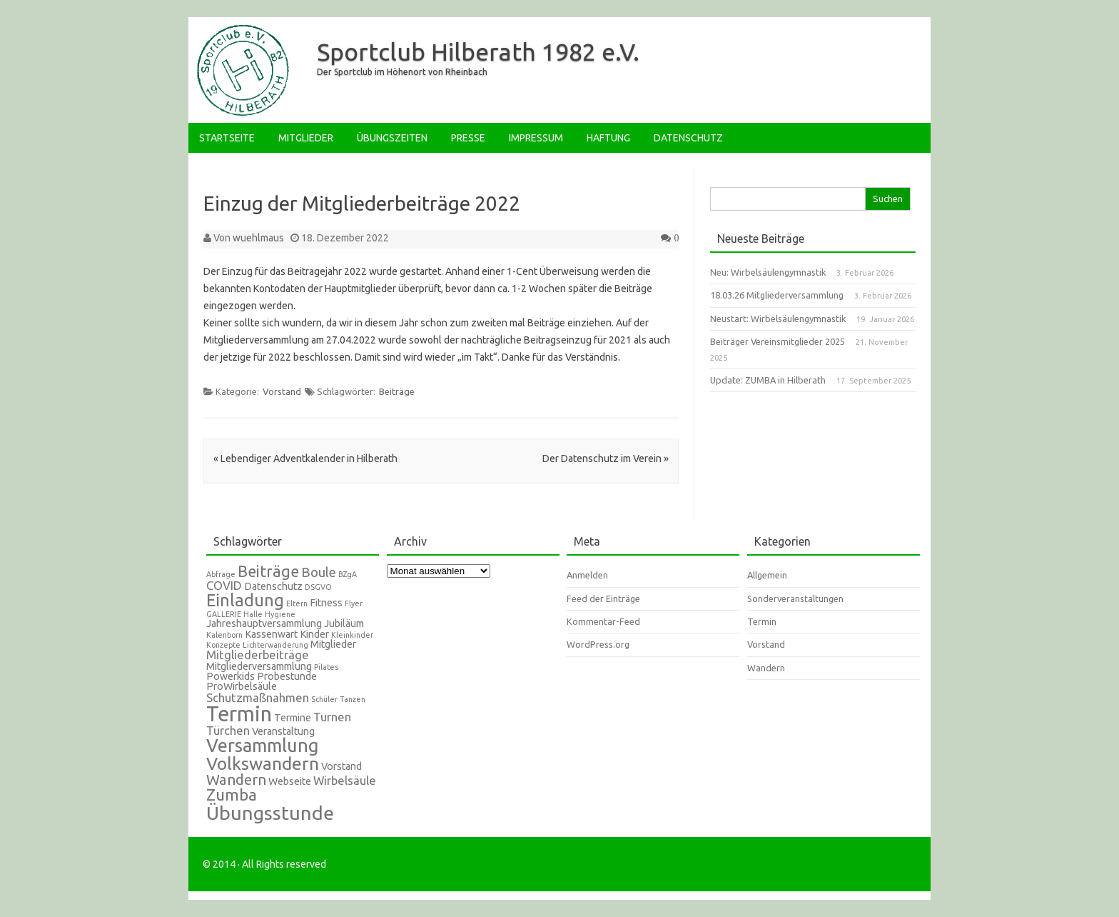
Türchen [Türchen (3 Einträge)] (228, 730)
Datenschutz (688, 138)
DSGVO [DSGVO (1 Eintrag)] (318, 587)
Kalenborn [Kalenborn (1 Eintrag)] (224, 635)
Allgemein (767, 575)
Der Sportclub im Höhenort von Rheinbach (402, 71)
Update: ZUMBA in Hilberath (768, 380)
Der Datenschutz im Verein (605, 458)
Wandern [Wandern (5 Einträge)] (236, 779)
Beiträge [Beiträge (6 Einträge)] (268, 571)
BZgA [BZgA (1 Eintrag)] (347, 574)
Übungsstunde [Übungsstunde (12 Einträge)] (270, 812)
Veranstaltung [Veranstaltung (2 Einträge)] (283, 731)
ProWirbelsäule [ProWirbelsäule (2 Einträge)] (241, 686)
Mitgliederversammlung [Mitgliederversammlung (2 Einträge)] (259, 666)
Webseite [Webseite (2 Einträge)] (289, 781)
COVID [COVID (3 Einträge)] (224, 585)
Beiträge (397, 391)
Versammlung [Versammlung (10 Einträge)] (262, 745)
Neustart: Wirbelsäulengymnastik (778, 319)
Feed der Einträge (603, 598)
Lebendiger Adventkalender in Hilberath (305, 458)
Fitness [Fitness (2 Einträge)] (326, 602)
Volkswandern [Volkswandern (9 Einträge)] (262, 763)
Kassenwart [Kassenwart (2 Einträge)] (271, 634)
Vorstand (282, 391)
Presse (468, 138)
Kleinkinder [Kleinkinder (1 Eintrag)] (352, 635)
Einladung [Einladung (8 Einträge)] (245, 600)
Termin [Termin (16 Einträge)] (239, 714)
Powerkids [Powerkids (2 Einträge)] (230, 676)
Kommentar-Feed (603, 621)
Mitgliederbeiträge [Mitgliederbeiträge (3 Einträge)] (257, 654)
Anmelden (587, 575)
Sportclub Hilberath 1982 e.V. (478, 51)
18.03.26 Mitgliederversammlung (777, 295)
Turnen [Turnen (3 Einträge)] (332, 716)
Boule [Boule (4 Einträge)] (318, 572)
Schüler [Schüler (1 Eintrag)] (324, 699)
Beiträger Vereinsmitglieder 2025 (777, 341)
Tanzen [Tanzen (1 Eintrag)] (352, 699)
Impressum (536, 138)
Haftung (608, 138)
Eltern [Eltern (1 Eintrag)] (297, 603)
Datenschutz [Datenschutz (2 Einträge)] (273, 586)
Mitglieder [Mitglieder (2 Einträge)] (333, 644)
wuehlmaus (258, 238)
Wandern (766, 668)
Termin (761, 621)
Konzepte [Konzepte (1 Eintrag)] (223, 645)
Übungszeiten (392, 138)
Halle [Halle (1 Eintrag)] (253, 614)
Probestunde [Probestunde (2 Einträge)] (287, 676)
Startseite (227, 138)
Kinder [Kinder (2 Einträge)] (314, 634)
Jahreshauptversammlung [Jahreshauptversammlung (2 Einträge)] (264, 623)
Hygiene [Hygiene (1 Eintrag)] (280, 614)
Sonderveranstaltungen (795, 598)
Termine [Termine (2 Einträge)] (292, 717)
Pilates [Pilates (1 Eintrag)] (326, 667)
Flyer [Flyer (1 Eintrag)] (354, 603)
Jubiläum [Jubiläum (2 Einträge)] (344, 623)
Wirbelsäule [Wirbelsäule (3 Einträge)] (344, 780)
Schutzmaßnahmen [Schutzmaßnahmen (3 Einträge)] (257, 697)
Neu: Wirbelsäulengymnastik (768, 272)
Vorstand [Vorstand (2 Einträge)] (341, 766)
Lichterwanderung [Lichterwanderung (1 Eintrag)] (275, 645)
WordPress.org (598, 644)
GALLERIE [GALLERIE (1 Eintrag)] (223, 614)
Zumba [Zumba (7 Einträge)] (231, 794)
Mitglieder (305, 138)
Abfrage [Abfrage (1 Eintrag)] (221, 574)
